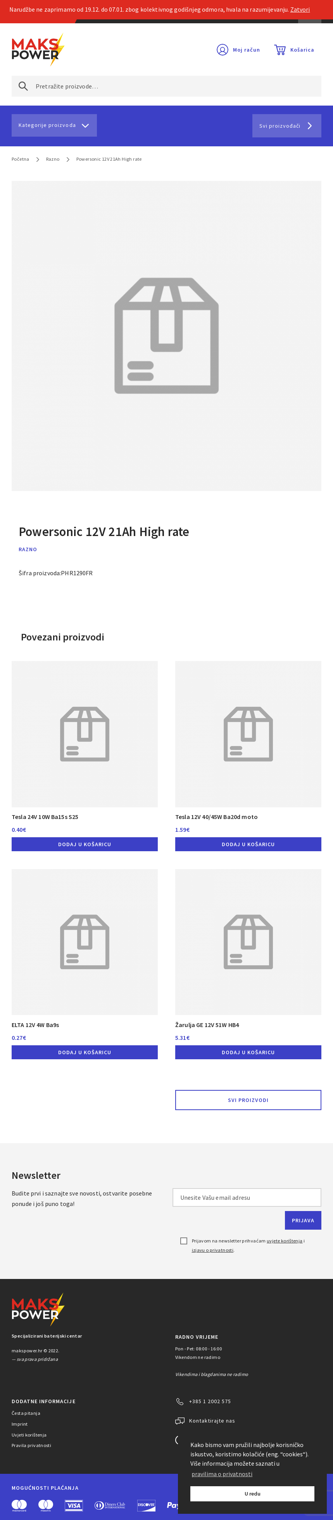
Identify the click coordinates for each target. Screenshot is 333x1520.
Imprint (20, 1424)
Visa (74, 1505)
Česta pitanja (26, 1413)
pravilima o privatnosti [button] (222, 1474)
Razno (53, 159)
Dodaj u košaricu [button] (84, 844)
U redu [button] (253, 1493)
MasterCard (19, 1505)
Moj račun (246, 49)
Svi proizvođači (279, 125)
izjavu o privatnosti (213, 1250)
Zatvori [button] (300, 9)
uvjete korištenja (285, 1241)
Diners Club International (110, 1505)
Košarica (302, 49)
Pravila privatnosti (31, 1445)
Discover (146, 1505)
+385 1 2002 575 (210, 1401)
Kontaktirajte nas (212, 1420)
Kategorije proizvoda (47, 124)
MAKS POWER (38, 49)
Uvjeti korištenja (29, 1435)
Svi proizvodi (248, 1100)
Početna (20, 159)
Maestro (45, 1505)
